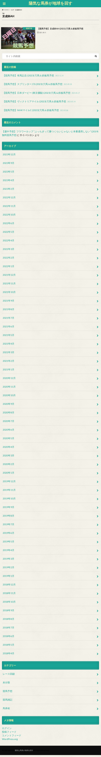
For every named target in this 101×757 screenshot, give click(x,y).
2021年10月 (9, 293)
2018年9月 (8, 612)
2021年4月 (8, 345)
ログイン (7, 729)
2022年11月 (9, 207)
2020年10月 (9, 397)
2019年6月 (8, 534)
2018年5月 (8, 646)
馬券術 (6, 710)
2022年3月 (8, 250)
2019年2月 (8, 569)
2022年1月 (8, 268)
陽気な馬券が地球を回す (50, 3)
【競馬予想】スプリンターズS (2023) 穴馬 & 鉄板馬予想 (37, 86)
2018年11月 (9, 594)
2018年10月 (9, 603)
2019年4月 (8, 551)
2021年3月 (8, 354)
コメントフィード (11, 737)
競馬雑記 (7, 701)
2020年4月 (8, 448)
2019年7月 (8, 526)
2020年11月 (9, 388)
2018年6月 (8, 637)
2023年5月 (8, 173)
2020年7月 (8, 422)
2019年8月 (8, 517)
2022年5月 (8, 233)
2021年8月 (8, 311)
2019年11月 (9, 491)
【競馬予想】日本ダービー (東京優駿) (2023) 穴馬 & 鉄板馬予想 (41, 95)
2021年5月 (8, 336)
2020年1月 (8, 474)
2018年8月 (8, 620)
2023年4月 (8, 181)
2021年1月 (8, 371)
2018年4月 (8, 655)
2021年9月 (8, 302)
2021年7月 (8, 319)
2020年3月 (8, 457)
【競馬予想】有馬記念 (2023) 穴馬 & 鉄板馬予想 (33, 77)
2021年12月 (9, 276)
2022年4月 (8, 242)
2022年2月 (8, 259)
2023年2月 (8, 190)
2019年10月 (9, 500)
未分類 (6, 684)
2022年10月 (9, 216)
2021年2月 (8, 362)
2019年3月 (8, 560)
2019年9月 (8, 508)
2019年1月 (8, 577)
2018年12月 (9, 586)
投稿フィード (9, 733)
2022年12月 (9, 199)
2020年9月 (8, 405)
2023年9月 (8, 164)
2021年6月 (8, 328)
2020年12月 (9, 379)
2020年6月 (8, 431)
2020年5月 (8, 440)
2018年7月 (8, 629)
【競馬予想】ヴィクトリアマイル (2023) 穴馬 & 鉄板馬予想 (39, 103)
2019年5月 (8, 543)
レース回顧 (9, 675)
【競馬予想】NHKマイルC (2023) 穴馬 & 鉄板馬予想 (36, 112)
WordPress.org (10, 740)
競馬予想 (7, 692)
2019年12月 (9, 483)
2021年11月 (9, 285)
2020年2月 (8, 465)
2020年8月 (8, 414)
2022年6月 (8, 225)
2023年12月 (9, 156)
